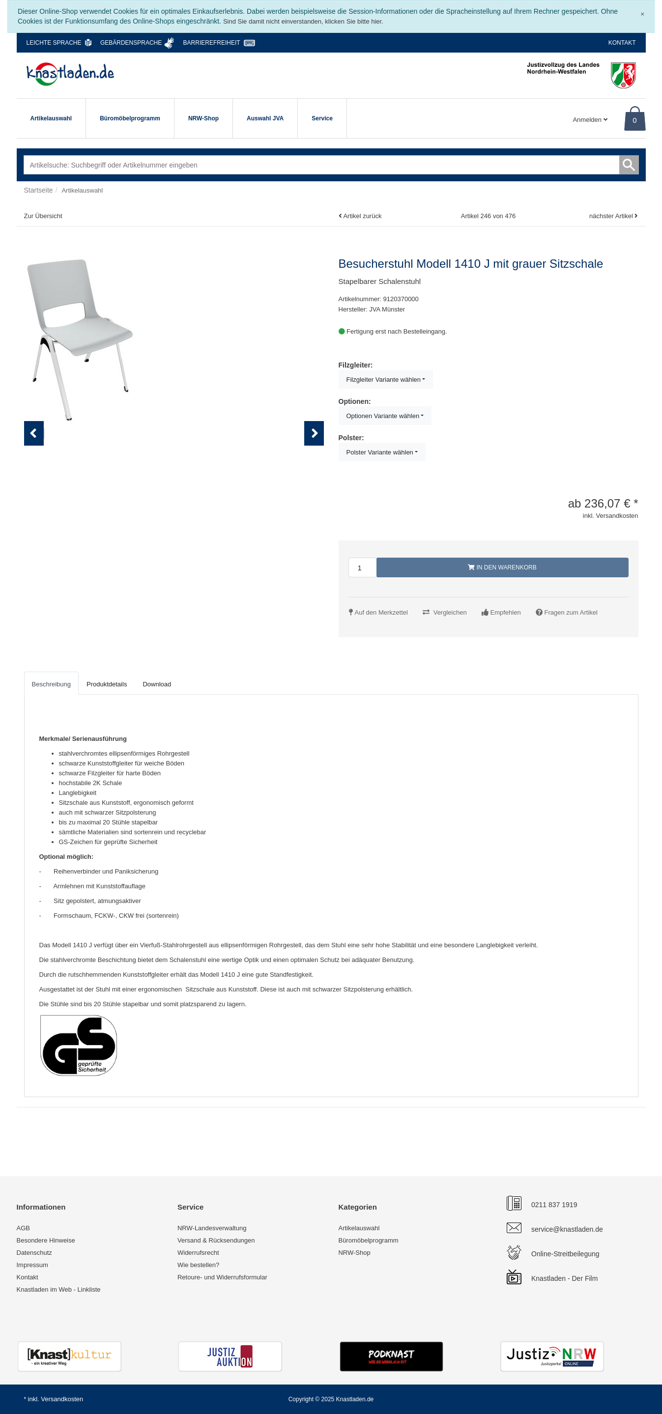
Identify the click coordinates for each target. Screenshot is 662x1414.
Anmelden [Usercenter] (590, 119)
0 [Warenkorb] (634, 120)
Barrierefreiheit (211, 42)
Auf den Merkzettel (381, 612)
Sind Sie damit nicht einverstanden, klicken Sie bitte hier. (303, 21)
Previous (34, 464)
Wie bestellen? (198, 1265)
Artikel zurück (362, 216)
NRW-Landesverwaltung (211, 1228)
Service (322, 118)
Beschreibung (51, 684)
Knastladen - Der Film (564, 1278)
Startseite (38, 190)
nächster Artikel (612, 216)
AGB (23, 1228)
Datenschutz (34, 1252)
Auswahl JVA (265, 118)
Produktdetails (106, 684)
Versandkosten (62, 1399)
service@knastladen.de (567, 1229)
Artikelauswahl (51, 118)
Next (317, 464)
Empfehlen (505, 612)
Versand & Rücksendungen (216, 1240)
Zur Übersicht (43, 216)
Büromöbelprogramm (130, 118)
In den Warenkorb (502, 567)
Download (157, 684)
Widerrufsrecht (198, 1252)
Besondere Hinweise (46, 1240)
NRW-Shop (203, 118)
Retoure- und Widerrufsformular (222, 1277)
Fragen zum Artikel (571, 612)
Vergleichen (450, 612)
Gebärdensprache (131, 42)
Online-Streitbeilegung (565, 1254)
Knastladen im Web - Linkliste (59, 1289)
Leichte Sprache (54, 42)
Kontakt (622, 42)
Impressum (32, 1265)
